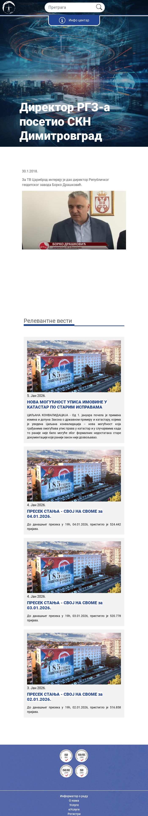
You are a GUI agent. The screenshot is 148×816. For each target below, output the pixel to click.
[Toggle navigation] (141, 7)
